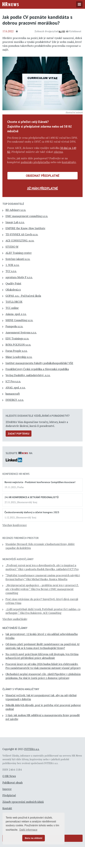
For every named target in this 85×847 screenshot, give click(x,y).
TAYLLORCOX (13, 302)
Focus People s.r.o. (16, 351)
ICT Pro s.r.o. (13, 381)
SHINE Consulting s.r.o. (19, 320)
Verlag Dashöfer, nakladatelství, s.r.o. (27, 375)
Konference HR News (16, 474)
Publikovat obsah (12, 782)
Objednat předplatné (42, 176)
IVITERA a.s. (31, 749)
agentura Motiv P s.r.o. (19, 277)
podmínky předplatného (35, 162)
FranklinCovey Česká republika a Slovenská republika (37, 369)
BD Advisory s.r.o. (15, 210)
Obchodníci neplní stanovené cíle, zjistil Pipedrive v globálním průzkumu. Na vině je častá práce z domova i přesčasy (43, 676)
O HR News (9, 776)
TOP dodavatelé (13, 204)
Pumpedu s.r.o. (14, 326)
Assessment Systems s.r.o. (21, 332)
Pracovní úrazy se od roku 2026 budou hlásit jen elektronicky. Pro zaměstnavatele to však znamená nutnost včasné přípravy (43, 666)
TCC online (12, 308)
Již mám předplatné (42, 188)
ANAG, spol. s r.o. (15, 387)
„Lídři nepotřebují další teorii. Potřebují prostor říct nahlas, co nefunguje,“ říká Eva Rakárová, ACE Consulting (42, 611)
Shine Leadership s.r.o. (18, 357)
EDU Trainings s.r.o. (17, 338)
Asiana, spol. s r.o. (15, 314)
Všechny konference (14, 525)
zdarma (58, 152)
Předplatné (9, 795)
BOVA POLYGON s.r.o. (18, 344)
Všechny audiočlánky (14, 619)
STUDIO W (11, 246)
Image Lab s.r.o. (15, 222)
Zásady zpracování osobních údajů (23, 802)
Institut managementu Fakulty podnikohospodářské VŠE (39, 363)
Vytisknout (73, 31)
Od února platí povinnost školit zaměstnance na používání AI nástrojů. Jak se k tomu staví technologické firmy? (42, 646)
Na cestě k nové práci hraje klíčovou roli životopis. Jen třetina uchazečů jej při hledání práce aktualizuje (42, 656)
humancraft (12, 393)
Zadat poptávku (18, 433)
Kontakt (7, 808)
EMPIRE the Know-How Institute (25, 228)
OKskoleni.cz (13, 289)
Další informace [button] (28, 829)
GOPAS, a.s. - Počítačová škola (23, 296)
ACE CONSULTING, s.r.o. (19, 240)
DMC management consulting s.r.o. (26, 216)
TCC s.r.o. (11, 271)
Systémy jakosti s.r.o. (17, 259)
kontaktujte (69, 162)
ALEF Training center (18, 253)
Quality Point (13, 283)
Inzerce (7, 789)
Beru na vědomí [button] (33, 838)
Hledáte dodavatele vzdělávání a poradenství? (38, 416)
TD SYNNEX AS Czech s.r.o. (21, 234)
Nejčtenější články (14, 628)
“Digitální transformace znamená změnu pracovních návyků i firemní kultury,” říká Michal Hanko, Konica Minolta (42, 577)
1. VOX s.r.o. (12, 265)
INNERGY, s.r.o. (14, 400)
